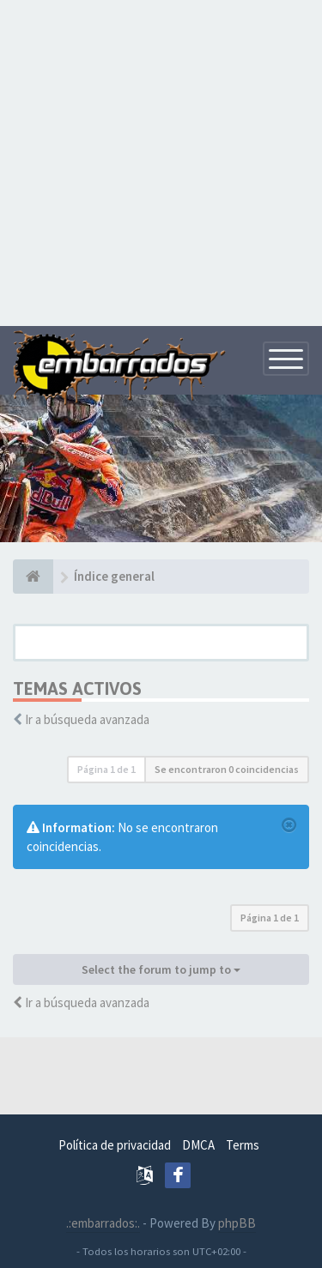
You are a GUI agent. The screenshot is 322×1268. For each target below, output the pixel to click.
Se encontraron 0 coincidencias (227, 769)
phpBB (237, 1223)
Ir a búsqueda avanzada (87, 719)
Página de (106, 769)
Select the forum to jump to (161, 969)
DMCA (198, 1145)
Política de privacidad (114, 1145)
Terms (242, 1145)
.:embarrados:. (103, 1223)
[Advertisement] (161, 161)
